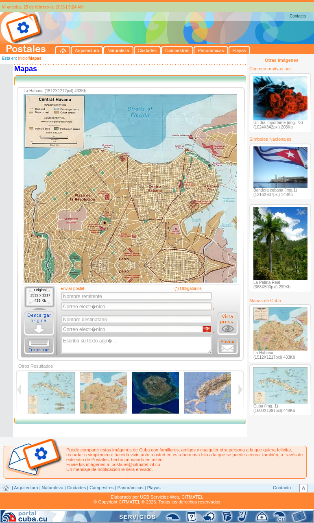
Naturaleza (52, 487)
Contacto (298, 16)
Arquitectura (26, 487)
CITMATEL (192, 497)
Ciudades (76, 487)
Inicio (22, 58)
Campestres (101, 487)
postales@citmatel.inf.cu (135, 464)
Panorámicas (131, 487)
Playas (154, 487)
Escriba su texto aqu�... (137, 344)
